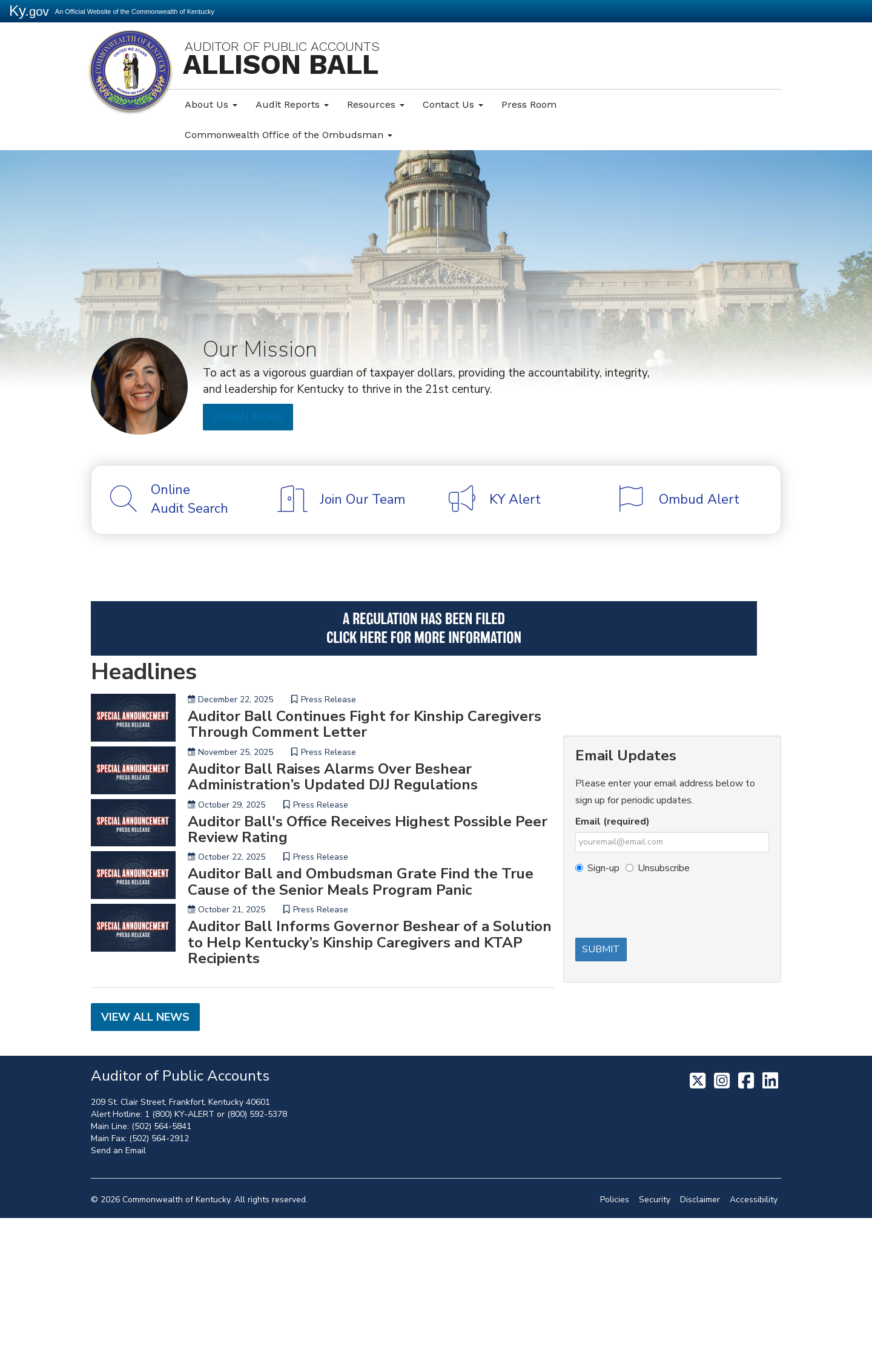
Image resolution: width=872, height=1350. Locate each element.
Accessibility (754, 1331)
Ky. (29, 10)
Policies (614, 1331)
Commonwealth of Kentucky (176, 1331)
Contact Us (453, 104)
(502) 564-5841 (161, 1258)
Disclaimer (700, 1331)
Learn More (247, 417)
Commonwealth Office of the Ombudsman (288, 134)
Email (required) (612, 821)
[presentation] (667, 908)
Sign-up (597, 868)
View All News (145, 1149)
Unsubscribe (658, 868)
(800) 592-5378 (257, 1246)
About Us (211, 104)
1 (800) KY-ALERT (179, 1246)
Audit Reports (292, 104)
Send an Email (118, 1282)
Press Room (529, 104)
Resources (376, 104)
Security (654, 1331)
